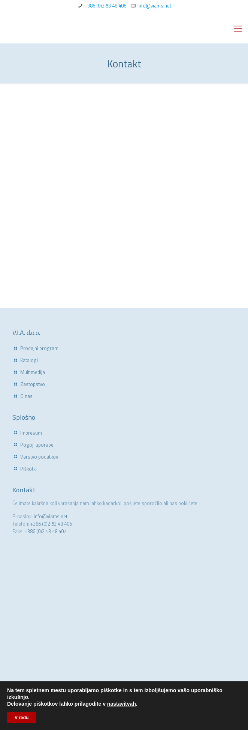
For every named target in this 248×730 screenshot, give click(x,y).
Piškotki (28, 468)
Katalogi (29, 360)
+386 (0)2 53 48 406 (105, 5)
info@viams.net (154, 5)
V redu (21, 717)
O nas (26, 396)
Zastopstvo (32, 384)
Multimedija (32, 372)
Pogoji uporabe (37, 444)
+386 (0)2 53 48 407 (45, 531)
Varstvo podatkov (39, 456)
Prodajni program (39, 348)
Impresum (31, 433)
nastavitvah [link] (121, 704)
